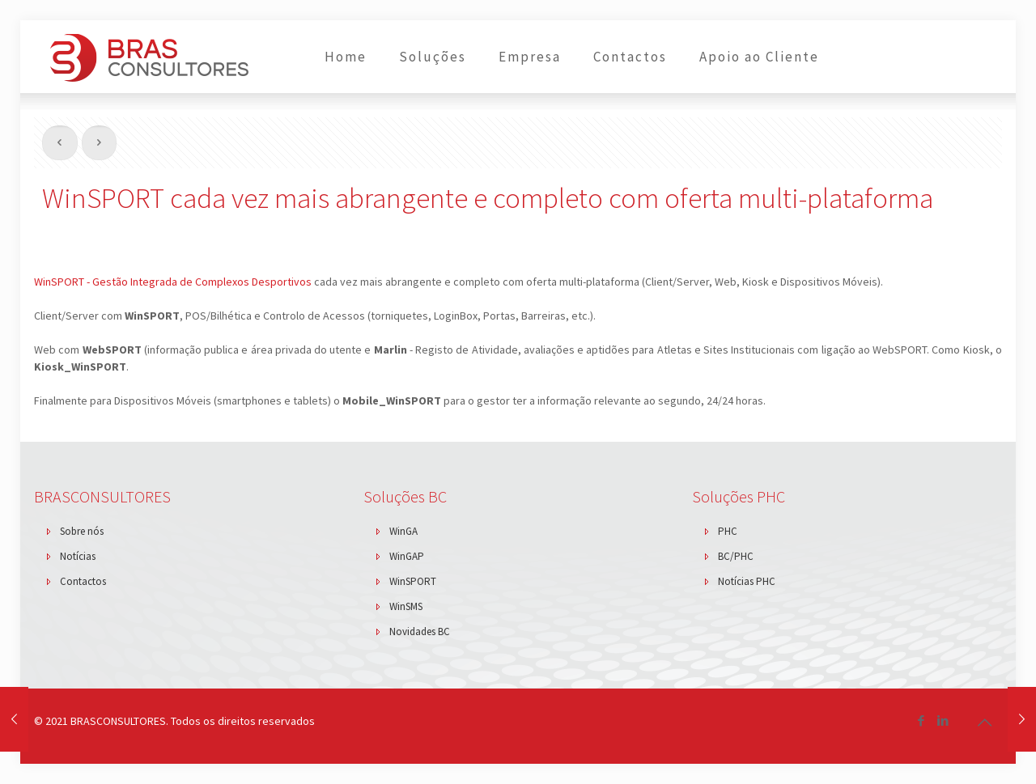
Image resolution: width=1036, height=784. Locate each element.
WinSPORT (412, 581)
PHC (727, 531)
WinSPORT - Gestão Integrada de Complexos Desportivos (173, 281)
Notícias (78, 556)
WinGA (403, 531)
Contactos (83, 581)
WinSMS (405, 606)
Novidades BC (419, 631)
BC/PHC (736, 556)
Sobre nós (82, 531)
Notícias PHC (746, 581)
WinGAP (406, 556)
